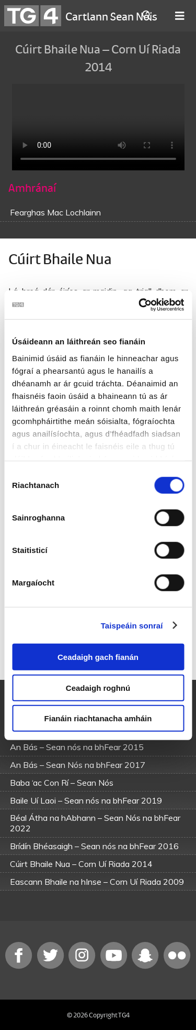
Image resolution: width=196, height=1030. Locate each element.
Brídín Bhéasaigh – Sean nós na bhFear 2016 (94, 846)
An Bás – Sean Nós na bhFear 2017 (77, 765)
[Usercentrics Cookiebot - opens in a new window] (139, 304)
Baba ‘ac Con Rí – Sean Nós (61, 782)
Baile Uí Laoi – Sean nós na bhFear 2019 (86, 800)
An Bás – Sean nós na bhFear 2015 (77, 747)
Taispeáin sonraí (132, 625)
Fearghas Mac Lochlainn (55, 212)
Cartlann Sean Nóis (111, 15)
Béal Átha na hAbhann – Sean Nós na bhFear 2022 (95, 822)
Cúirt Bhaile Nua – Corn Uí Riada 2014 (81, 864)
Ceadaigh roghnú (98, 687)
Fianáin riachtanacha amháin (98, 718)
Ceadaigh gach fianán (98, 657)
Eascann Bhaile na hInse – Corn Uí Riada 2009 (97, 881)
